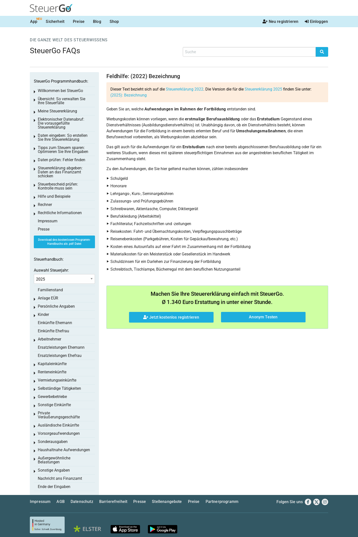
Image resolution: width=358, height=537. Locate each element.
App (33, 21)
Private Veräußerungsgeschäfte (59, 415)
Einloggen (316, 21)
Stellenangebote (167, 501)
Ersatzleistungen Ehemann (61, 347)
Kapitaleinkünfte (52, 363)
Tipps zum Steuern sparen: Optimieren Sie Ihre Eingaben (63, 149)
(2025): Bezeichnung (128, 95)
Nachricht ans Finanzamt (60, 478)
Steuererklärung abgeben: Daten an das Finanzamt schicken (60, 172)
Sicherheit (55, 21)
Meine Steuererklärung (57, 111)
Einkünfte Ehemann (55, 322)
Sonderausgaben (53, 441)
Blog (97, 21)
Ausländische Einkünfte (58, 425)
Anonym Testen (263, 317)
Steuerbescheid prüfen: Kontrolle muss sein (58, 186)
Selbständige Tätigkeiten (59, 388)
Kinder (43, 314)
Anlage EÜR (48, 298)
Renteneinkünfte (52, 372)
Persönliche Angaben (56, 306)
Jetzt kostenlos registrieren (171, 317)
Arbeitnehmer (49, 339)
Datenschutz (82, 501)
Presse (43, 229)
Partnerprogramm (222, 501)
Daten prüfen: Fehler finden (61, 159)
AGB (60, 501)
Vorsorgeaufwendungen (59, 433)
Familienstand (50, 290)
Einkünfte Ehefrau (53, 331)
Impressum (47, 221)
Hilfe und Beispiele (54, 196)
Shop (114, 21)
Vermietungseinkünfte (57, 380)
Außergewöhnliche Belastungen (54, 460)
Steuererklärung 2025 (263, 89)
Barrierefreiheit (113, 501)
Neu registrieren (280, 21)
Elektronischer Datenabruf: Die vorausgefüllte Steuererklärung (61, 123)
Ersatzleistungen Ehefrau (60, 355)
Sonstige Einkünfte (54, 404)
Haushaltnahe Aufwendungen (64, 449)
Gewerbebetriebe (52, 396)
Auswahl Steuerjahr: (51, 270)
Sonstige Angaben (54, 470)
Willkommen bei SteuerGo (60, 90)
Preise (79, 21)
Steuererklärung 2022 (184, 89)
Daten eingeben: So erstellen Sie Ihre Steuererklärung (63, 137)
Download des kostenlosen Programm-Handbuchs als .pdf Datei (64, 242)
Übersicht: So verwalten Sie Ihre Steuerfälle (61, 101)
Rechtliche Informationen (60, 212)
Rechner (45, 204)
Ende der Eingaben (54, 486)
